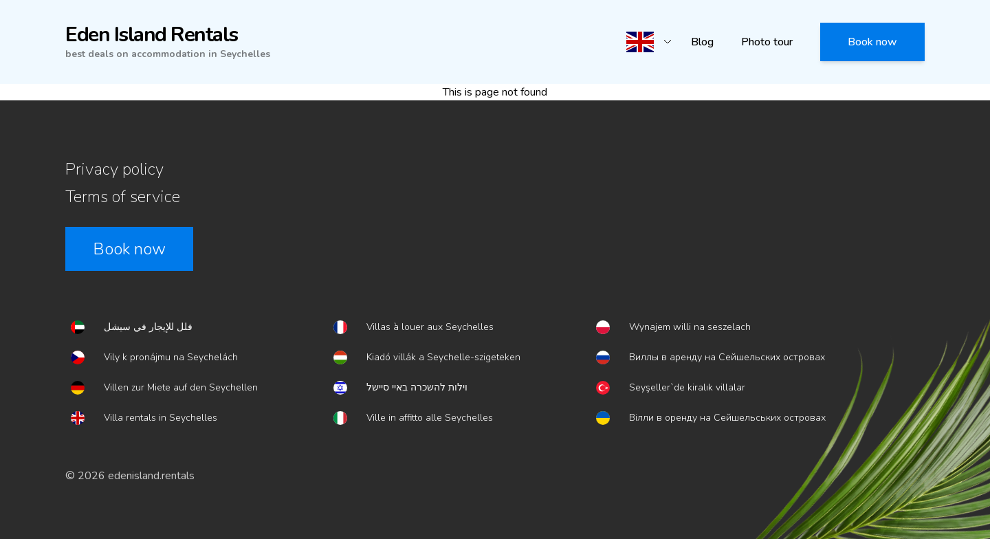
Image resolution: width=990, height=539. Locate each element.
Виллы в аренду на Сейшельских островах (727, 357)
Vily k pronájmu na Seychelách (171, 357)
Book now (872, 42)
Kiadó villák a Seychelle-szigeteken (443, 357)
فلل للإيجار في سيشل (148, 326)
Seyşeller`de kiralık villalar (687, 387)
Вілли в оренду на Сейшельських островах (727, 417)
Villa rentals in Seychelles (160, 417)
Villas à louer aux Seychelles (430, 326)
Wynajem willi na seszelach (690, 326)
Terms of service (122, 197)
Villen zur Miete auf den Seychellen (181, 387)
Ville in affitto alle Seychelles (429, 417)
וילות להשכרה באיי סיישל (417, 387)
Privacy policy (114, 169)
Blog (702, 42)
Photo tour (767, 42)
